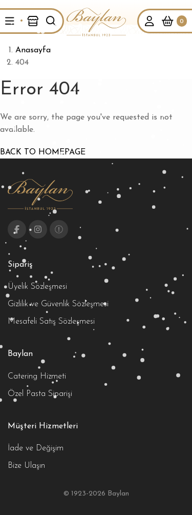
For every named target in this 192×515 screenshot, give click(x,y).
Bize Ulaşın (26, 466)
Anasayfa (33, 50)
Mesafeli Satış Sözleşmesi (51, 322)
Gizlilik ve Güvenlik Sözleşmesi (58, 304)
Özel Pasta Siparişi (40, 394)
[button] (9, 21)
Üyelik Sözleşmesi (37, 287)
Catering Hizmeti (37, 376)
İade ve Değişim (35, 448)
